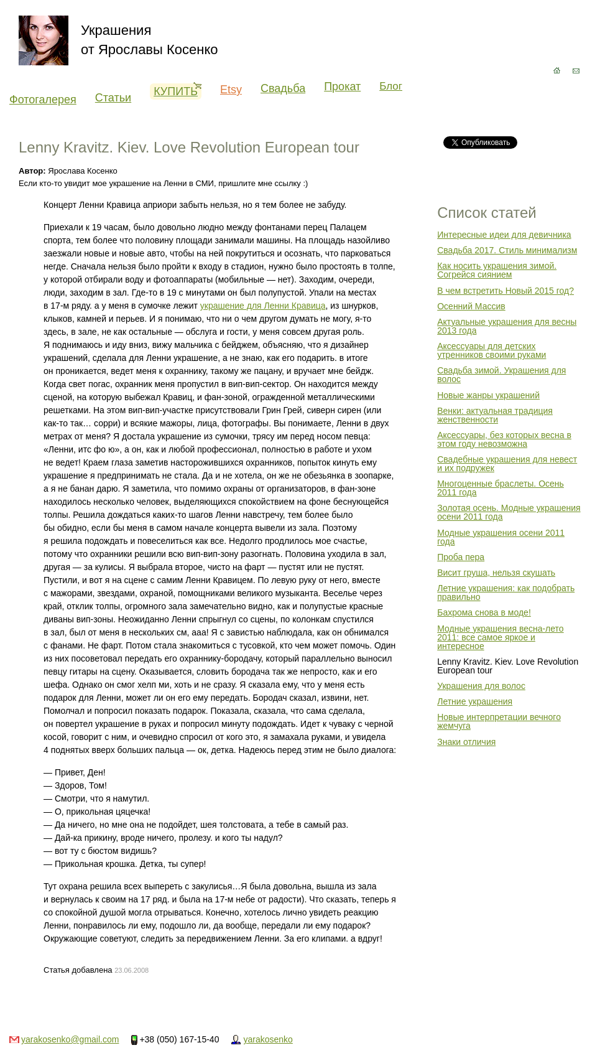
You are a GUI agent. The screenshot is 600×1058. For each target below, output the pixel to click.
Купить (177, 90)
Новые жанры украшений (488, 395)
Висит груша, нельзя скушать (496, 573)
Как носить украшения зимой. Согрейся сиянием (496, 270)
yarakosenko (267, 1039)
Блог (390, 86)
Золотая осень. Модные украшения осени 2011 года (508, 512)
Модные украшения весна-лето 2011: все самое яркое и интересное (500, 637)
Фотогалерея (42, 99)
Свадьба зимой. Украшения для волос (501, 374)
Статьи (113, 97)
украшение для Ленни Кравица (263, 306)
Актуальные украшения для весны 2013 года (506, 326)
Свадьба (283, 88)
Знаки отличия (466, 742)
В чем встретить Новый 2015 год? (505, 291)
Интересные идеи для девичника (504, 235)
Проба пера (460, 557)
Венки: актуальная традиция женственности (495, 415)
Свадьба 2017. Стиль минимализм (507, 250)
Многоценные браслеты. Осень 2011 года (500, 488)
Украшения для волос (481, 686)
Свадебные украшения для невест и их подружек (507, 463)
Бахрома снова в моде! (484, 612)
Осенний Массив (471, 306)
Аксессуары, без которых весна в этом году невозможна (504, 439)
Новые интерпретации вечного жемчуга (499, 721)
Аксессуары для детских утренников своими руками (491, 350)
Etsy (231, 89)
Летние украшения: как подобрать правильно (506, 592)
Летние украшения (474, 701)
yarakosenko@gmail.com (70, 1039)
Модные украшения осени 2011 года (501, 537)
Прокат (342, 86)
